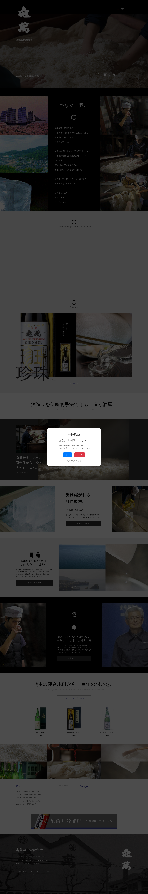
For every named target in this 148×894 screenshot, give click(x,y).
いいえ (79, 455)
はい (67, 455)
